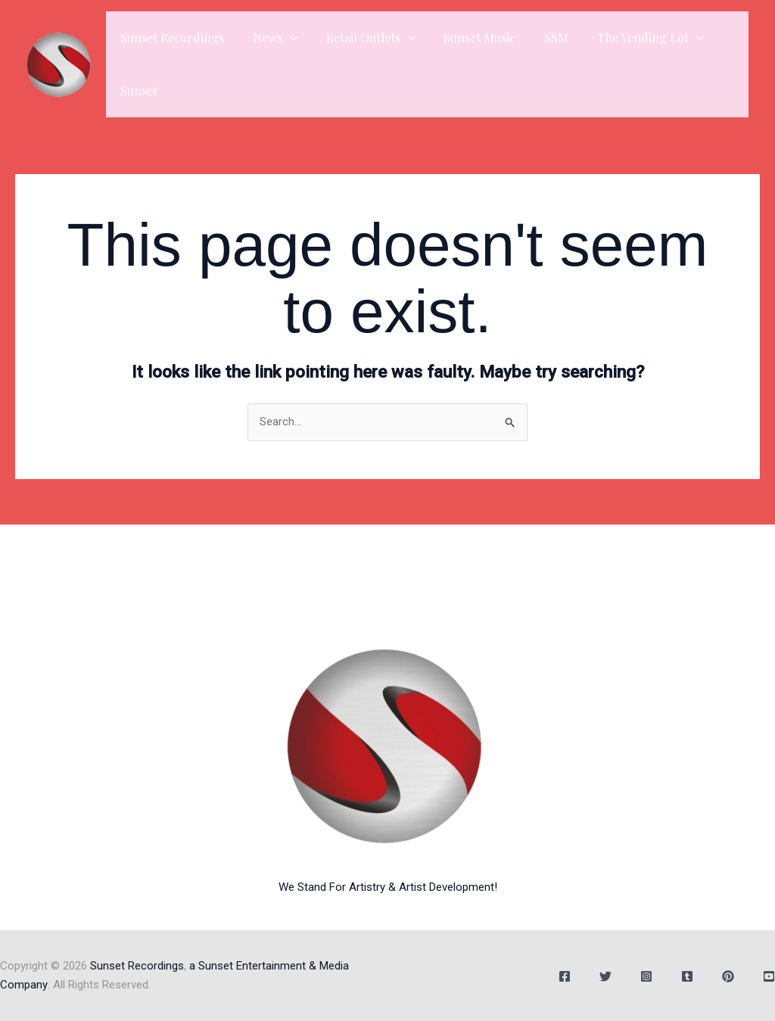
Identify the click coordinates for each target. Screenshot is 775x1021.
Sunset (136, 90)
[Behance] (728, 976)
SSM (536, 37)
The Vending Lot (625, 37)
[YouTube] (769, 976)
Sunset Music (464, 37)
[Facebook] (565, 976)
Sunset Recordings (170, 37)
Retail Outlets (359, 37)
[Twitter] (605, 976)
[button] (283, 37)
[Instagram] (646, 976)
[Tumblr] (687, 976)
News (268, 37)
